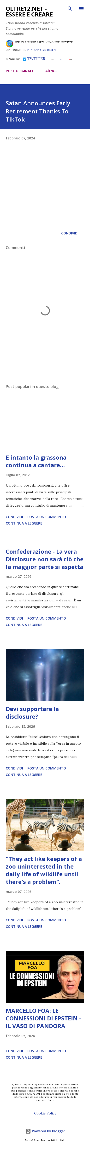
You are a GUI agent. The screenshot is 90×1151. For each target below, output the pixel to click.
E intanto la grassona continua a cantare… (36, 461)
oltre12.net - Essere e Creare (29, 11)
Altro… (51, 71)
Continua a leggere (24, 523)
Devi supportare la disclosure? (32, 712)
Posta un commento (46, 517)
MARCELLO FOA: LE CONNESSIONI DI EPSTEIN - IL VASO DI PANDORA (43, 1018)
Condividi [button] (69, 233)
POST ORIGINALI (19, 71)
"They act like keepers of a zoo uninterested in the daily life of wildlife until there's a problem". (44, 870)
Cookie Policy (45, 1113)
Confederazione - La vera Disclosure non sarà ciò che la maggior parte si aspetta (45, 559)
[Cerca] (70, 8)
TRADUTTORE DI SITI (41, 50)
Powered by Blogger (45, 1131)
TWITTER (34, 58)
